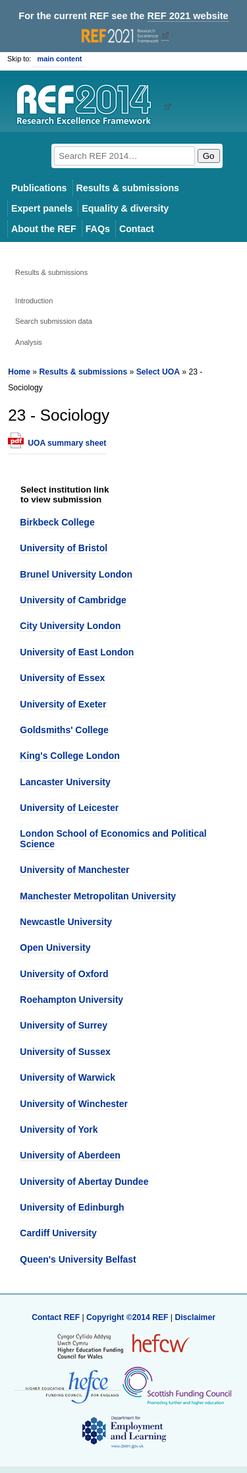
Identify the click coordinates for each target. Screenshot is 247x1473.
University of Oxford (64, 974)
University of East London (77, 652)
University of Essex (62, 678)
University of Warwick (67, 1077)
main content (59, 59)
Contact (136, 229)
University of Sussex (65, 1051)
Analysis (28, 342)
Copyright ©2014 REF (128, 1317)
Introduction (34, 301)
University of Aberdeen (70, 1155)
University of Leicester (69, 807)
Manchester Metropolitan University (98, 896)
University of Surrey (63, 1025)
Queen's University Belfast (78, 1259)
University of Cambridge (73, 600)
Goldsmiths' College (64, 730)
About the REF (43, 229)
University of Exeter (63, 704)
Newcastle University (66, 922)
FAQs (98, 229)
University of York (58, 1129)
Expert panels (41, 208)
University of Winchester (74, 1103)
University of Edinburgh (72, 1207)
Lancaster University (65, 782)
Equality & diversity (125, 208)
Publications (39, 188)
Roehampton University (71, 999)
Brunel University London (76, 574)
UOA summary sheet (67, 443)
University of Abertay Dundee (84, 1181)
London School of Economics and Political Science (113, 838)
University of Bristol (63, 548)
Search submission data (53, 321)
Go (209, 156)
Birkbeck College (57, 522)
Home (19, 371)
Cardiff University (58, 1233)
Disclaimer (195, 1317)
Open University (55, 947)
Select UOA (158, 371)
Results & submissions (127, 188)
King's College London (70, 755)
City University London (70, 625)
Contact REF (56, 1317)
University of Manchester (74, 869)
